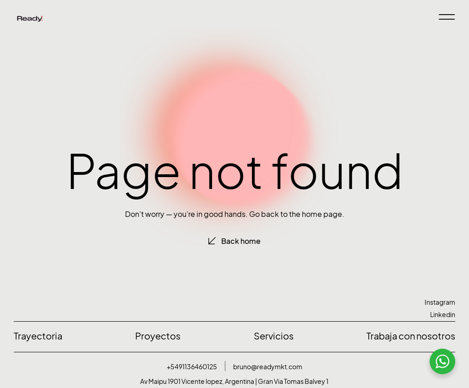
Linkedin (442, 314)
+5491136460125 (192, 367)
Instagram (440, 302)
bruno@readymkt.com (267, 367)
